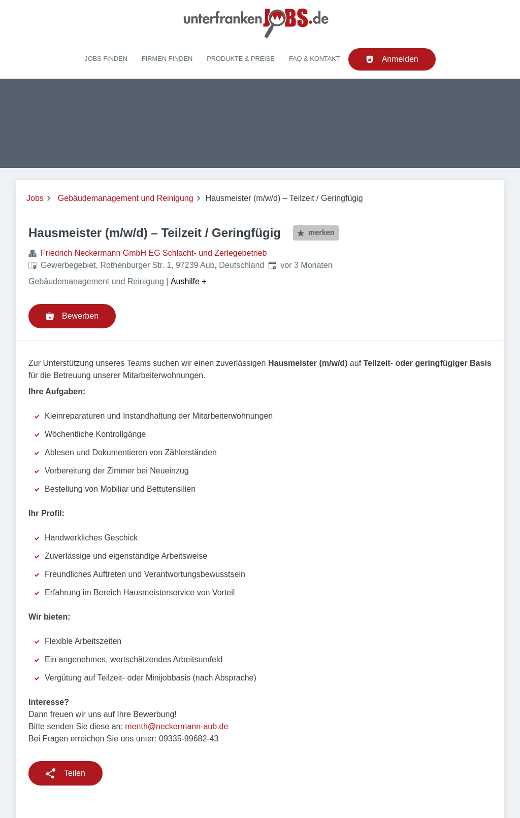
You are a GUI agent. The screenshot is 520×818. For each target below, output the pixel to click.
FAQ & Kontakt (314, 58)
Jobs (35, 198)
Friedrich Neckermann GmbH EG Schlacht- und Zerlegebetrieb (154, 253)
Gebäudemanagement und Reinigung (125, 198)
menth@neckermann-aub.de (176, 726)
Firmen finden (167, 58)
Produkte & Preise (241, 58)
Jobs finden (105, 58)
